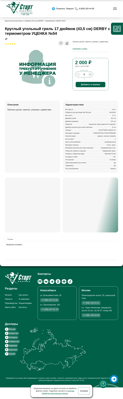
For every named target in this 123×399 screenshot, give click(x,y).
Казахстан (11, 333)
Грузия (10, 353)
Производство (11, 303)
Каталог (8, 295)
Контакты (23, 307)
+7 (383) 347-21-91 (49, 300)
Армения (11, 345)
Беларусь (11, 337)
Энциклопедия (25, 303)
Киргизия (11, 349)
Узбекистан (12, 341)
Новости (8, 299)
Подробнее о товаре (80, 49)
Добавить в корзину (90, 84)
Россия (10, 329)
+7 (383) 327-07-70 (49, 309)
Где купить (23, 295)
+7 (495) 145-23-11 (91, 303)
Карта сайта (10, 307)
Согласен (84, 391)
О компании (24, 299)
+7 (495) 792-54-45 (91, 315)
